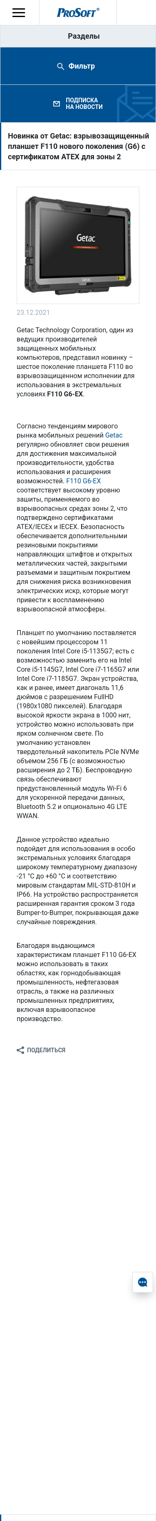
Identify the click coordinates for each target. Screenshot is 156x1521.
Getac (114, 435)
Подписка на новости (84, 103)
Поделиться (46, 1050)
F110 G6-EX (83, 481)
